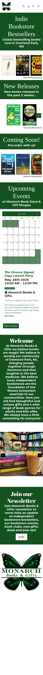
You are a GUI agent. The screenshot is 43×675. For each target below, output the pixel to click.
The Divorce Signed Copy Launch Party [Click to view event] (19, 274)
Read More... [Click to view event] (10, 316)
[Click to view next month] (38, 213)
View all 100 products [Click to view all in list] (32, 78)
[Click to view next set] (38, 115)
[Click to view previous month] (5, 213)
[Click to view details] (8, 65)
